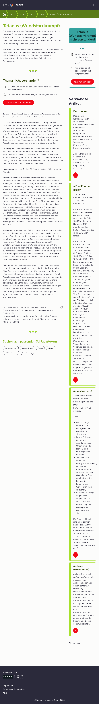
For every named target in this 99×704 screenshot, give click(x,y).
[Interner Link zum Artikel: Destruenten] (75, 175)
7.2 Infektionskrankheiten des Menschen (40, 14)
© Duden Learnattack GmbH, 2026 (49, 700)
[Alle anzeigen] (76, 643)
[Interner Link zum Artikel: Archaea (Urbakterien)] (75, 630)
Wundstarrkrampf (27, 348)
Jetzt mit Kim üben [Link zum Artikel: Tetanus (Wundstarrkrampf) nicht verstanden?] (82, 82)
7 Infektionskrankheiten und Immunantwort (30, 14)
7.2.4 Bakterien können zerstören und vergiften (50, 14)
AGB (5, 693)
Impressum (8, 686)
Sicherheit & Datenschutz (14, 689)
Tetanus (40, 348)
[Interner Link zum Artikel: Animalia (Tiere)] (75, 555)
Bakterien (51, 348)
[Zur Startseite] (13, 5)
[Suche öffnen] (94, 5)
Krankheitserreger (11, 348)
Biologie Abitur (16, 14)
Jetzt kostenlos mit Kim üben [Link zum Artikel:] (18, 102)
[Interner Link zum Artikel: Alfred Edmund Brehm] (75, 380)
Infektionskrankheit (11, 353)
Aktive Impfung (27, 353)
